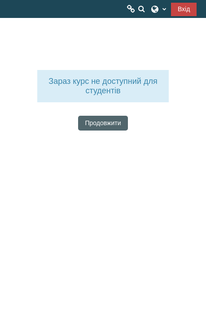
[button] (141, 9)
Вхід (184, 9)
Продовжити (103, 123)
